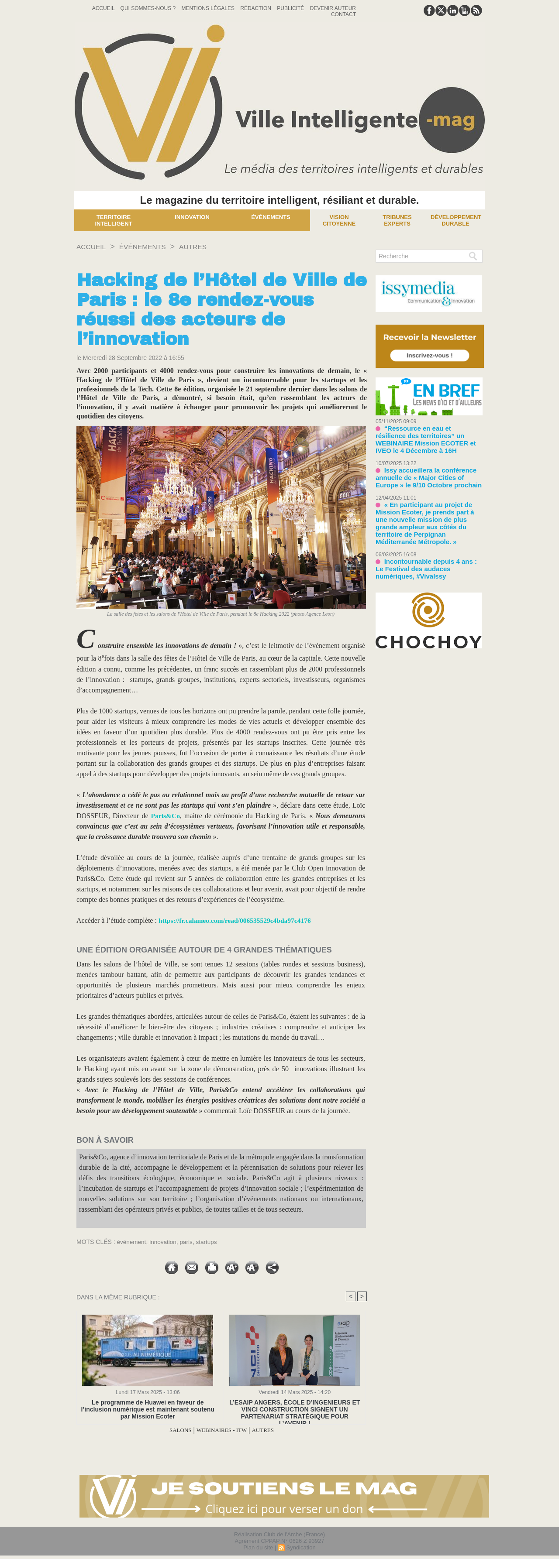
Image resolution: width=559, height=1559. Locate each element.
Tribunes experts (397, 220)
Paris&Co (165, 815)
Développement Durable (456, 220)
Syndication (300, 1547)
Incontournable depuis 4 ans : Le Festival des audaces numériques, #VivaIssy (424, 543)
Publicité (291, 8)
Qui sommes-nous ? (149, 8)
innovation (165, 1241)
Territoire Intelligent (113, 220)
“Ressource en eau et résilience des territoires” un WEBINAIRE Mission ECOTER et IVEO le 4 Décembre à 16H (428, 434)
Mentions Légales (209, 8)
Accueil (104, 8)
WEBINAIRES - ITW (222, 1430)
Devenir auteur (333, 8)
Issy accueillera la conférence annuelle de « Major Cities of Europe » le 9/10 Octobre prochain (427, 466)
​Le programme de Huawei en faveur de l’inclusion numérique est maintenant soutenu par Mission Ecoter (147, 1409)
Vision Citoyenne (339, 220)
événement (132, 1241)
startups (209, 1241)
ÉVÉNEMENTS (151, 246)
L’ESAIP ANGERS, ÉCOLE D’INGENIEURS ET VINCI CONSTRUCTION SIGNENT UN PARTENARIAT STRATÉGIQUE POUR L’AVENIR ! (294, 1409)
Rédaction (256, 8)
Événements (270, 217)
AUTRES (206, 246)
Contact (343, 14)
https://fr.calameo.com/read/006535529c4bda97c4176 (237, 920)
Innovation (192, 217)
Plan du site (258, 1547)
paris (188, 1241)
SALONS (172, 1430)
